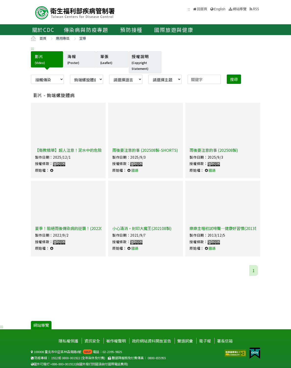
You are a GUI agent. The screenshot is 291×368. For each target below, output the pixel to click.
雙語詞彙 (185, 341)
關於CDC (43, 29)
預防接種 (131, 29)
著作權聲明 (116, 341)
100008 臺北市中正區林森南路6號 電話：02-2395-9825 (76, 351)
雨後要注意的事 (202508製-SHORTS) (145, 150)
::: (32, 48)
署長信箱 (225, 341)
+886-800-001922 (62, 364)
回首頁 (202, 8)
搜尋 (234, 79)
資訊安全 (92, 341)
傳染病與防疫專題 (86, 29)
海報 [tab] (73, 59)
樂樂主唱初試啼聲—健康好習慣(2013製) (225, 228)
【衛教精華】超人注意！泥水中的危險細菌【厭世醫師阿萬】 (88, 150)
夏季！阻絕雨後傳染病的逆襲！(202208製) (72, 228)
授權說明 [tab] (140, 62)
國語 (134, 170)
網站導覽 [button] (239, 8)
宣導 (82, 38)
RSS (256, 8)
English (219, 9)
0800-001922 (71, 357)
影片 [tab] (40, 59)
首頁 (42, 38)
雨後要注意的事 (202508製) (214, 150)
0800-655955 (157, 357)
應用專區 (63, 38)
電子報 (205, 341)
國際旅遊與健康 (173, 29)
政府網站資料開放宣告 (151, 341)
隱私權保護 (68, 341)
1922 (54, 357)
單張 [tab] (106, 59)
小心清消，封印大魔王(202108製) (142, 228)
